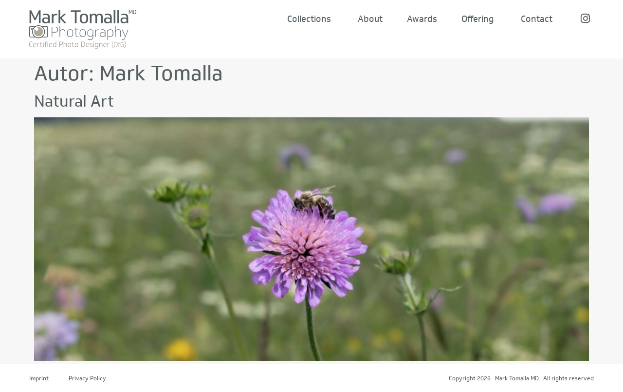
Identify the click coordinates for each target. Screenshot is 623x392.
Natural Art (74, 101)
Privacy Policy (87, 378)
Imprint (39, 378)
